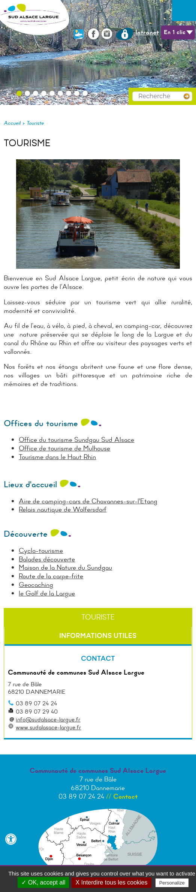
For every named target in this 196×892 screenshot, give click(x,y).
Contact (125, 796)
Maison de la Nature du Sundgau (65, 567)
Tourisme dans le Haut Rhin (57, 456)
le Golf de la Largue (47, 593)
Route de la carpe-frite (51, 576)
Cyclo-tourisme (41, 550)
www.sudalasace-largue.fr (48, 727)
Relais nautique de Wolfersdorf (62, 509)
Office (28, 448)
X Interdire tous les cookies (111, 882)
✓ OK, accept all (43, 882)
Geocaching (36, 584)
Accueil (12, 123)
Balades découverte (47, 559)
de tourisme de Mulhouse (73, 448)
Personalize (172, 883)
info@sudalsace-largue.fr (48, 719)
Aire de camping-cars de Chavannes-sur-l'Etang (88, 501)
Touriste (35, 123)
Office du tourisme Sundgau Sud (66, 439)
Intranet (137, 32)
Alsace (124, 439)
